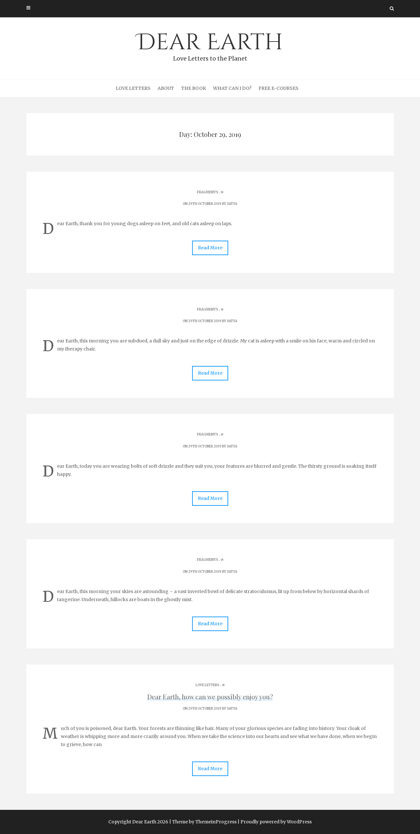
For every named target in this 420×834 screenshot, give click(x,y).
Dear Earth (210, 45)
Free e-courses (278, 88)
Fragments (207, 192)
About (166, 88)
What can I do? (232, 88)
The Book (193, 88)
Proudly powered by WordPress (276, 822)
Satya (232, 204)
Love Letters (133, 88)
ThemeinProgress (216, 822)
